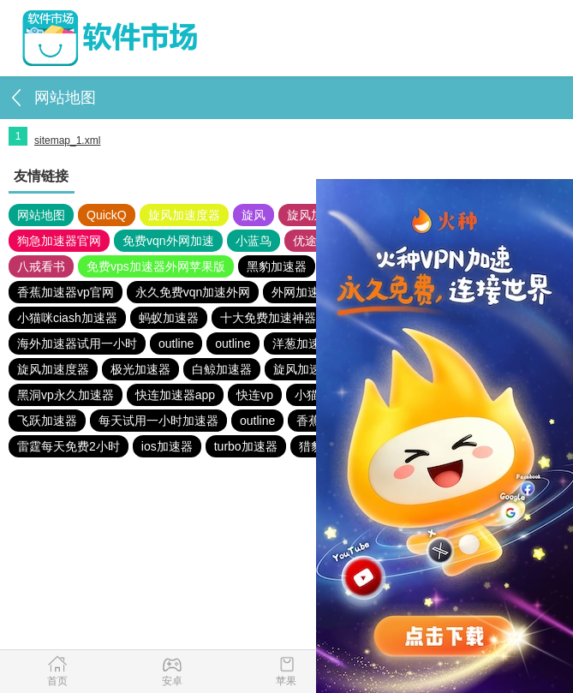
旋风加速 (311, 215)
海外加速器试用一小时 (77, 343)
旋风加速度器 (184, 215)
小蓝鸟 (254, 241)
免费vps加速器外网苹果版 (156, 266)
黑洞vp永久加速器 (65, 395)
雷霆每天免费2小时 (68, 446)
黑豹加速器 (277, 266)
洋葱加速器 (302, 343)
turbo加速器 (246, 446)
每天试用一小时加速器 (158, 420)
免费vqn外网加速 (168, 241)
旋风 (254, 215)
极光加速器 (140, 369)
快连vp (254, 395)
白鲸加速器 (222, 369)
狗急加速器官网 (59, 241)
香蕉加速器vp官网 (65, 292)
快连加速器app (175, 395)
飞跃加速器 (47, 420)
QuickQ (107, 215)
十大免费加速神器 (268, 318)
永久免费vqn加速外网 (193, 292)
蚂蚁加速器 (169, 318)
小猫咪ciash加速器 (67, 318)
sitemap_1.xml (67, 140)
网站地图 (41, 215)
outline (176, 343)
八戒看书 (41, 266)
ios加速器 (167, 446)
